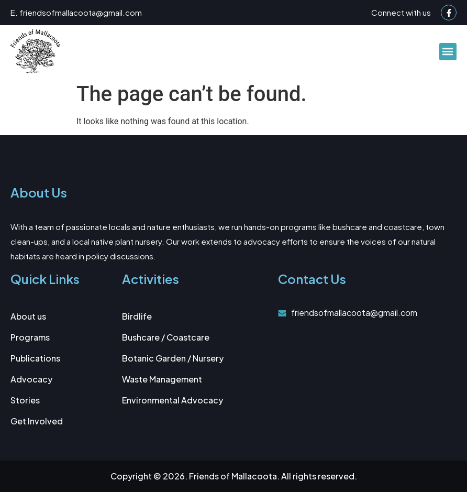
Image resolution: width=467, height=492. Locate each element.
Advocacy (31, 379)
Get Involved (36, 421)
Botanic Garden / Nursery (173, 358)
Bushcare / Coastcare (165, 337)
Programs (30, 337)
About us (28, 316)
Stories (25, 400)
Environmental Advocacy (172, 400)
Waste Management (162, 379)
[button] (448, 51)
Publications (35, 358)
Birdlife (137, 316)
